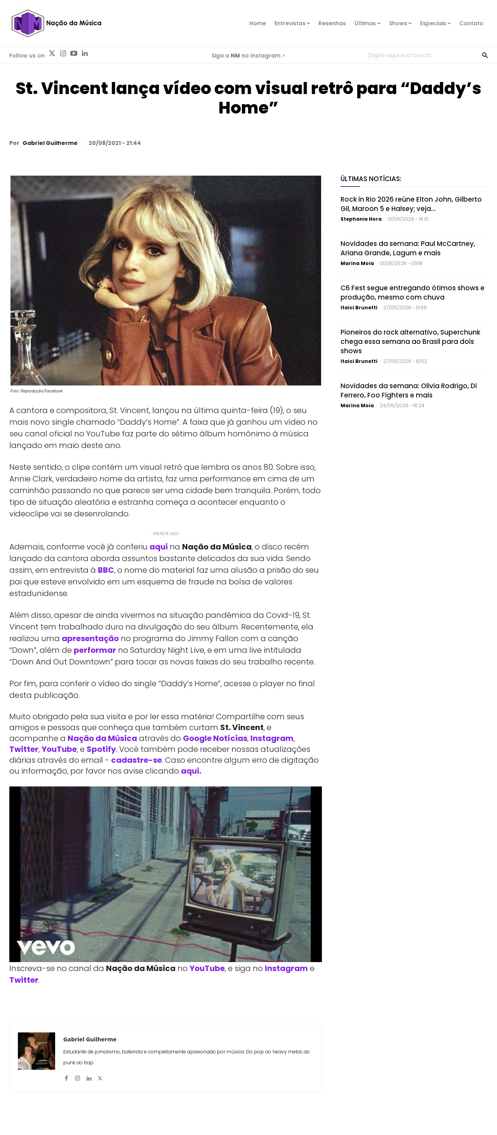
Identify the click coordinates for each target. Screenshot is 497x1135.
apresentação (90, 638)
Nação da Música (102, 738)
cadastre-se (136, 760)
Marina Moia (357, 263)
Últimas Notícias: (371, 178)
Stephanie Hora (361, 219)
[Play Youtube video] (165, 874)
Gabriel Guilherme (50, 143)
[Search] (485, 55)
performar (95, 650)
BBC (106, 570)
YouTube (59, 749)
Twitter (23, 749)
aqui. (191, 770)
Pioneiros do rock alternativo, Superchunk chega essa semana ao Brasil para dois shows (410, 342)
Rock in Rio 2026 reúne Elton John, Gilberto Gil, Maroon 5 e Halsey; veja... (411, 204)
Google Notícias (215, 738)
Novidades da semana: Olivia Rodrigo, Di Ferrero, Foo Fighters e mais (409, 390)
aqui (158, 546)
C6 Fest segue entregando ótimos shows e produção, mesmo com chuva (413, 292)
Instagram (272, 738)
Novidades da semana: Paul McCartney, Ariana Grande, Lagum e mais (408, 248)
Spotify (101, 749)
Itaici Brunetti (359, 307)
